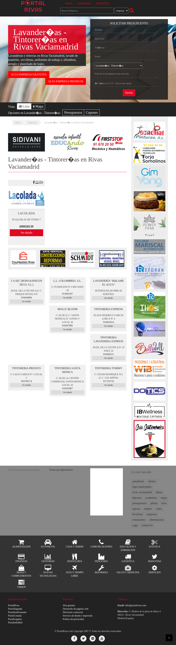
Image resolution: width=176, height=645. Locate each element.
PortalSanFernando (17, 612)
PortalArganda (15, 609)
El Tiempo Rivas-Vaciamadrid (24, 470)
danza (159, 492)
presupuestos (139, 503)
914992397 (67, 294)
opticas (136, 508)
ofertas (152, 481)
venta (159, 508)
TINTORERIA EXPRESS (108, 309)
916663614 (108, 322)
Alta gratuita (69, 605)
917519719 (108, 381)
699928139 (26, 226)
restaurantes (138, 519)
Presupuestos (73, 112)
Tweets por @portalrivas (61, 470)
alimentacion (156, 519)
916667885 (67, 325)
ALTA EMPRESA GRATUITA (29, 74)
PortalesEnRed (15, 622)
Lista (24, 106)
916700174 (26, 381)
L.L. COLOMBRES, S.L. (67, 280)
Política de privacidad (73, 619)
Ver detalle (26, 232)
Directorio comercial (73, 612)
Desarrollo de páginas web (75, 609)
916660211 (108, 354)
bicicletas (137, 514)
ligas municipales (142, 486)
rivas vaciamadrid (142, 492)
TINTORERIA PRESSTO (26, 368)
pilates (154, 503)
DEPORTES (102, 3)
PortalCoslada (15, 615)
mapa (164, 497)
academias (151, 497)
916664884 (26, 297)
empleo (148, 508)
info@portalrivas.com (135, 605)
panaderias (138, 481)
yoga (135, 525)
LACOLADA (26, 213)
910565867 (67, 388)
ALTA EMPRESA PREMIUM (65, 81)
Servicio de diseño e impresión (77, 615)
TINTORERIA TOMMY (108, 368)
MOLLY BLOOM (67, 309)
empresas (152, 514)
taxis (164, 503)
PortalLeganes (15, 619)
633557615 (108, 294)
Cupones (92, 112)
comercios (147, 525)
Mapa (38, 106)
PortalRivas (13, 605)
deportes (137, 497)
